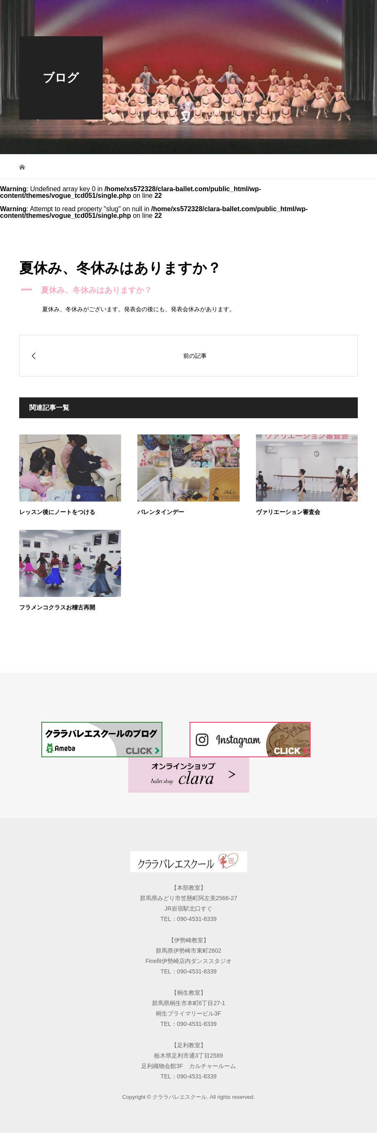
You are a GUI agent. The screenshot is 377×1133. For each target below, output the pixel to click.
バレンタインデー (160, 512)
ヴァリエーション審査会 (288, 512)
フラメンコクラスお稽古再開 (57, 607)
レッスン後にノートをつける (57, 512)
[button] (188, 290)
